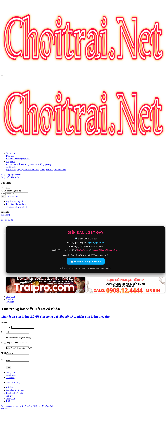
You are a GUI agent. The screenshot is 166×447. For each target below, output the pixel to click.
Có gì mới (10, 161)
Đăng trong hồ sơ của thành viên (15, 342)
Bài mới (9, 159)
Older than (5, 360)
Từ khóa (4, 322)
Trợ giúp (9, 396)
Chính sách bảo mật (14, 393)
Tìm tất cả (8, 316)
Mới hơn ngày (7, 353)
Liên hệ (9, 387)
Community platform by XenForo (27, 406)
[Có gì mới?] (6, 177)
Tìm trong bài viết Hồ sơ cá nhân (62, 316)
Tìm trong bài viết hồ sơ (56, 169)
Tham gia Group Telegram (87, 261)
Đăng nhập (5, 215)
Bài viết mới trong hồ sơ (23, 164)
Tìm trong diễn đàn (21, 159)
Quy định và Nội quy (15, 390)
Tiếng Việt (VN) (13, 382)
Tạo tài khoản (7, 220)
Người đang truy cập (15, 169)
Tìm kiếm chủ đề (27, 316)
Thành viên (10, 167)
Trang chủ (10, 153)
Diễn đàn (10, 156)
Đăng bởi (5, 332)
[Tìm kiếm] (15, 177)
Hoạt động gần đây (43, 164)
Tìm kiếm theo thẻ (97, 316)
